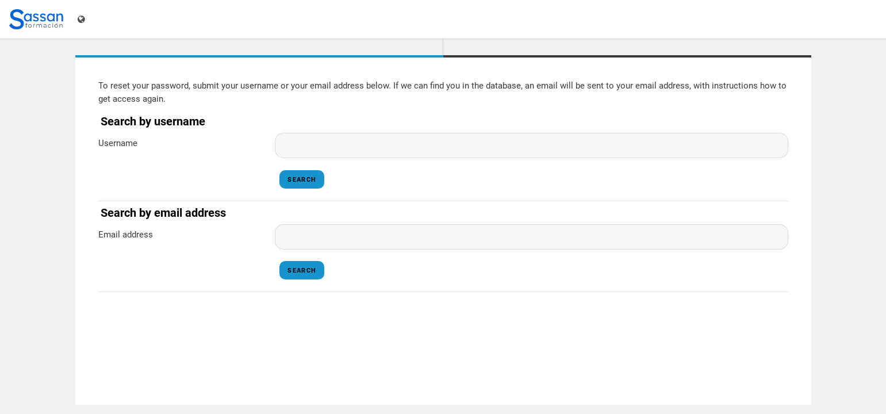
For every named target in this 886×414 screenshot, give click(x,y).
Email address (125, 234)
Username (117, 143)
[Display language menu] (82, 19)
